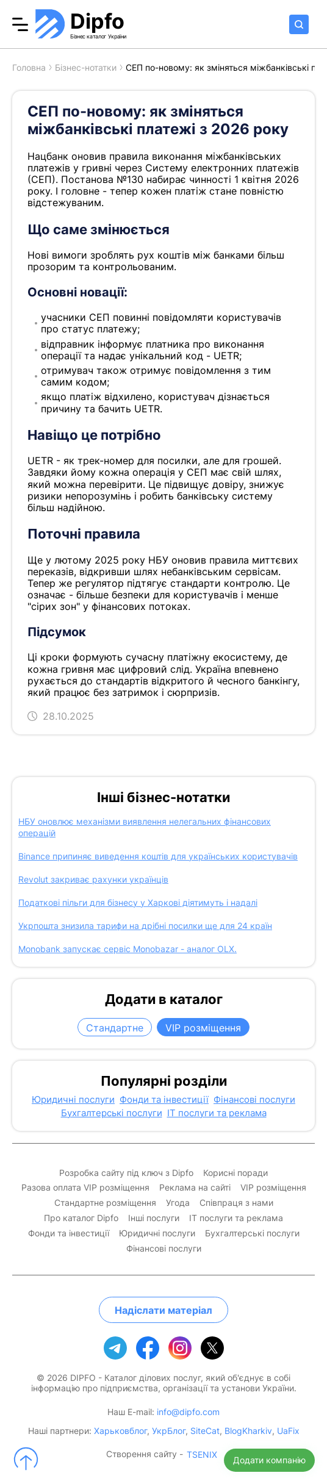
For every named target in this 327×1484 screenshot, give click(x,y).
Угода (178, 1203)
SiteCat (205, 1430)
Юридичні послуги (73, 1099)
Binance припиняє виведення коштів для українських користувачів (158, 856)
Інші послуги (153, 1218)
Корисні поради (235, 1173)
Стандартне (114, 1028)
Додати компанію (269, 1460)
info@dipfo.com (188, 1412)
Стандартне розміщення (105, 1203)
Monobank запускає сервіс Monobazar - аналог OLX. (127, 949)
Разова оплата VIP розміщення (85, 1187)
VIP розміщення (203, 1028)
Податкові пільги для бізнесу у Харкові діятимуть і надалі (137, 902)
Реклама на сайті (195, 1187)
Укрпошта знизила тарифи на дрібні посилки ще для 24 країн (145, 925)
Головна (29, 67)
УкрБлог (168, 1430)
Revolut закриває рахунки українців (93, 879)
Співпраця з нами (236, 1203)
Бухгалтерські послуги (111, 1113)
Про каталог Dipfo (81, 1218)
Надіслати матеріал (163, 1310)
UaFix (288, 1430)
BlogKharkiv (248, 1430)
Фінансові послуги (254, 1099)
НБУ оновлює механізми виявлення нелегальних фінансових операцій (144, 827)
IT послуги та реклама (217, 1113)
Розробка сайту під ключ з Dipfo (126, 1173)
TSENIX (202, 1455)
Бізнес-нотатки (86, 67)
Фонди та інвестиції (164, 1099)
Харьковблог (120, 1430)
